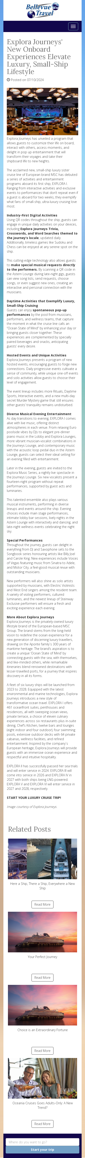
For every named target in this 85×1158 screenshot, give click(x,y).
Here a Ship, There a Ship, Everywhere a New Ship (42, 864)
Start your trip (42, 1149)
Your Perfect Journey (42, 935)
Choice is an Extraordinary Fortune (42, 1008)
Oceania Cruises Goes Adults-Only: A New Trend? (42, 1084)
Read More (42, 904)
